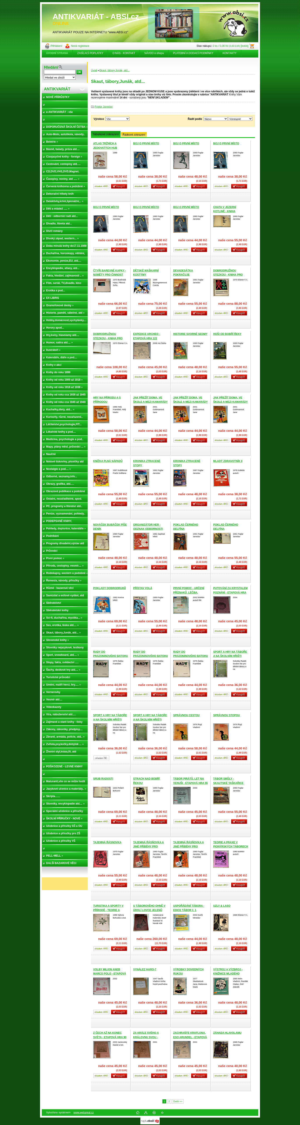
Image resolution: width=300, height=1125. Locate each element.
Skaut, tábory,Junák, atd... (114, 70)
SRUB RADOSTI (103, 778)
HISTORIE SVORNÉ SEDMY (190, 334)
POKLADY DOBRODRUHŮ (109, 588)
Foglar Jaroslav (104, 106)
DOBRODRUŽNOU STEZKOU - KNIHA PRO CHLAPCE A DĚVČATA (228, 275)
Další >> (177, 1101)
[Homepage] (57, 53)
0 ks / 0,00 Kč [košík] (230, 45)
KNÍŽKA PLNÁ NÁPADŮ (108, 461)
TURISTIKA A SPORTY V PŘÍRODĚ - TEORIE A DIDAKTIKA (108, 910)
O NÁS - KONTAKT (123, 53)
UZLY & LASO (221, 905)
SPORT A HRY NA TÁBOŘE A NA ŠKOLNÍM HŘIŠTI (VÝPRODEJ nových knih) (230, 656)
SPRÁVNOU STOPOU (226, 715)
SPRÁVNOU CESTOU (186, 715)
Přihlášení (56, 45)
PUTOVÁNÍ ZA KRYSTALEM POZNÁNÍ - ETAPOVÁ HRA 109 (230, 592)
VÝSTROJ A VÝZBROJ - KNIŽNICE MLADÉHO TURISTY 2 (227, 974)
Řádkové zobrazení (134, 134)
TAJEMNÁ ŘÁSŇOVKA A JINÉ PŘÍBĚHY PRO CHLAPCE (148, 846)
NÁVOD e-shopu (154, 53)
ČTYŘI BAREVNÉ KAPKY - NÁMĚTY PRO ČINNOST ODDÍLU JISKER (109, 275)
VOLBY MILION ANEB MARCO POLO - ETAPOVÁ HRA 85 (109, 974)
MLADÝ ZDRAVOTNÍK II (227, 461)
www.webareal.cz (83, 1112)
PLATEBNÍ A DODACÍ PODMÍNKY (193, 53)
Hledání (51, 67)
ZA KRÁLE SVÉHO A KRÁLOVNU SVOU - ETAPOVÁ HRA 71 (146, 1037)
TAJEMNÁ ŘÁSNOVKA (107, 842)
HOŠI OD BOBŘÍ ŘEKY (227, 334)
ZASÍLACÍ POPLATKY (90, 53)
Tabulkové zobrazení (106, 134)
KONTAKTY (230, 53)
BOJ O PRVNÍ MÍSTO (146, 143)
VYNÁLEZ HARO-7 (144, 969)
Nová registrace (80, 45)
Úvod (94, 70)
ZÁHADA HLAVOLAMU (227, 1032)
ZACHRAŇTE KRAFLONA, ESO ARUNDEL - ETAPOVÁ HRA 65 (190, 1037)
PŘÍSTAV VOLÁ (142, 588)
